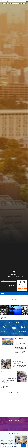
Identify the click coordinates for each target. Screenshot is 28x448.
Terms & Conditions (15, 446)
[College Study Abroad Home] (13, 1)
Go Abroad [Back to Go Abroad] (2, 3)
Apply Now (22, 288)
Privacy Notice (9, 446)
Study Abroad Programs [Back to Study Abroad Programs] (11, 3)
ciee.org (1, 0)
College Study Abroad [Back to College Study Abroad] (6, 3)
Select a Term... (3, 280)
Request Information (22, 289)
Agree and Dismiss (23, 445)
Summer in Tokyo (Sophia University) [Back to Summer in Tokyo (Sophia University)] (17, 3)
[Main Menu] (27, 1)
